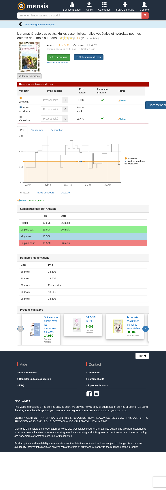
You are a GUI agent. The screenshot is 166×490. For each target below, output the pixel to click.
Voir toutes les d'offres (57, 62)
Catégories (104, 6)
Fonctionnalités (27, 372)
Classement (37, 130)
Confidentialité (95, 379)
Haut (142, 355)
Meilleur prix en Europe (88, 57)
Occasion (66, 192)
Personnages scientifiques (39, 24)
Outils (89, 6)
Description (56, 130)
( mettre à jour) (87, 49)
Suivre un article (125, 6)
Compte (144, 6)
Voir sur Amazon (58, 57)
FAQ (20, 385)
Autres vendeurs (45, 192)
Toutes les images (29, 76)
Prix (22, 130)
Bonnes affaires (72, 6)
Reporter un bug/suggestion (34, 379)
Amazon (24, 192)
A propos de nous (97, 385)
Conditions (93, 372)
